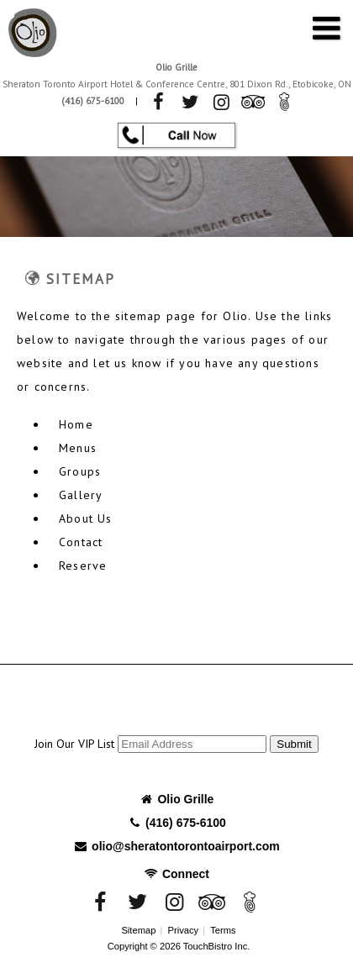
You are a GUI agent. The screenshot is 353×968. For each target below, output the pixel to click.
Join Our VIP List (74, 743)
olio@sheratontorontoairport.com (176, 846)
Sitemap (138, 930)
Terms (222, 930)
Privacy (182, 930)
